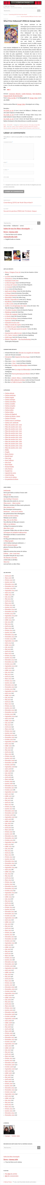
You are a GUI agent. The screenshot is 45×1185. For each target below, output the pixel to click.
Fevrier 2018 (8, 781)
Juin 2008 (8, 1025)
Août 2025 (8, 592)
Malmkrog (8, 312)
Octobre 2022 (9, 664)
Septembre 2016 (10, 817)
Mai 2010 (7, 976)
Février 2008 (8, 1033)
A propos (7, 1136)
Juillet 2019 (8, 745)
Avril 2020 (8, 727)
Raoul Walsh (8, 464)
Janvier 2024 (8, 632)
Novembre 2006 (10, 1064)
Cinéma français (9, 408)
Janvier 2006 (9, 1085)
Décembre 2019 (9, 735)
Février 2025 (8, 605)
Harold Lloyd (9, 456)
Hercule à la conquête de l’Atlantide (29, 352)
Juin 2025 (8, 597)
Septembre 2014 (10, 867)
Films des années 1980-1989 (13, 441)
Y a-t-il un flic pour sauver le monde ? (16, 329)
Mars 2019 (8, 754)
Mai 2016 (7, 825)
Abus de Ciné (7, 494)
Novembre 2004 (9, 1115)
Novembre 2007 (9, 1039)
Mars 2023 (8, 653)
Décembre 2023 (9, 634)
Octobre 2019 (9, 739)
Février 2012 (8, 932)
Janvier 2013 (8, 909)
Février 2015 (8, 857)
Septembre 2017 (9, 792)
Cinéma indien (9, 410)
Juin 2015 (7, 848)
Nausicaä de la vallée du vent (13, 333)
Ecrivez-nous (16, 1136)
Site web (6, 177)
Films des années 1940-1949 (13, 433)
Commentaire (8, 142)
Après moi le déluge (11, 291)
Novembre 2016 (9, 813)
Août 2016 (8, 819)
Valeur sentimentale (11, 295)
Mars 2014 (8, 880)
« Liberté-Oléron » (16, 378)
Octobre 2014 (9, 865)
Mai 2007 (7, 1052)
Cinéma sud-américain (11, 422)
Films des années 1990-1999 (13, 443)
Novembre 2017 (9, 787)
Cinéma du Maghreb (11, 414)
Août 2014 (8, 869)
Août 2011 (8, 945)
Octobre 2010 (9, 966)
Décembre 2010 (9, 962)
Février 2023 (8, 655)
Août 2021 (8, 693)
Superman (8, 320)
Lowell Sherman (26, 93)
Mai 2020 (8, 725)
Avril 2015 (8, 852)
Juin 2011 (7, 949)
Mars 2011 (8, 955)
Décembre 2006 (9, 1062)
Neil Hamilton (36, 93)
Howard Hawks (9, 466)
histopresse (8, 357)
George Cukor (33, 98)
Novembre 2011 (9, 939)
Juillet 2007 (8, 1048)
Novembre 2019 (9, 737)
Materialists (8, 297)
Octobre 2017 (9, 790)
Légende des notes (10, 473)
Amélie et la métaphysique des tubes (15, 306)
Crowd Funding (9, 475)
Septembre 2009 (10, 993)
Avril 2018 (8, 777)
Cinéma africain (9, 393)
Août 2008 (8, 1020)
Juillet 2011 (8, 947)
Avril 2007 (8, 1054)
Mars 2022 (8, 678)
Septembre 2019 (10, 741)
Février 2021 (8, 706)
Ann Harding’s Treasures (11, 499)
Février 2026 (9, 580)
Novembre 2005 (9, 1090)
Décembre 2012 (9, 911)
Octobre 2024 (9, 613)
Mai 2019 (7, 750)
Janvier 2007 (8, 1060)
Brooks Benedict (18, 96)
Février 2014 (8, 882)
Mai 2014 (7, 876)
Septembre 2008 (10, 1018)
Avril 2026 (8, 576)
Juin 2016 (8, 823)
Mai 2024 (8, 624)
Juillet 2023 (8, 645)
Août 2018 (8, 769)
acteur (13, 126)
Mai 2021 (7, 699)
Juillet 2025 (8, 594)
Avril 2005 (8, 1104)
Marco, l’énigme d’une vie (12, 272)
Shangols (6, 536)
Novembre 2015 (9, 838)
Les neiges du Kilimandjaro (19, 365)
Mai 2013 (7, 901)
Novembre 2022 (9, 662)
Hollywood (28, 128)
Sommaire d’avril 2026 (12, 280)
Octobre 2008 (9, 1016)
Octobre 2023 (9, 638)
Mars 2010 (8, 980)
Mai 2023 (7, 649)
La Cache (7, 276)
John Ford (8, 462)
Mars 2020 (8, 729)
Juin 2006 (8, 1075)
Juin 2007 (8, 1050)
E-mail (6, 169)
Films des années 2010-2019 (13, 448)
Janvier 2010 (8, 985)
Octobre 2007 (9, 1041)
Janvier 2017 (8, 808)
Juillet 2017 (8, 796)
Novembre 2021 (9, 687)
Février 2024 (8, 630)
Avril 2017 (8, 802)
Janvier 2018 (8, 783)
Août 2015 (8, 844)
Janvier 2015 (8, 859)
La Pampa (8, 293)
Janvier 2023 (8, 657)
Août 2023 (8, 643)
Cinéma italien (9, 412)
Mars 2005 (8, 1106)
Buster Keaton (9, 454)
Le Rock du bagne (10, 282)
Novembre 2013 (9, 888)
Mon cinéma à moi (9, 507)
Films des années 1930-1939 (13, 431)
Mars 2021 (8, 704)
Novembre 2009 (10, 989)
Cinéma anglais (9, 397)
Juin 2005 (8, 1100)
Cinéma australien (10, 401)
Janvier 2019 (8, 758)
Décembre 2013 (9, 886)
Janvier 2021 (8, 708)
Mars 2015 (8, 855)
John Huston (9, 469)
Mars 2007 (8, 1056)
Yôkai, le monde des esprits (13, 324)
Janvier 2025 (8, 607)
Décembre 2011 (9, 936)
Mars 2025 (8, 603)
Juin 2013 (7, 899)
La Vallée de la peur (10, 327)
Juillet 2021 (8, 695)
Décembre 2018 (9, 760)
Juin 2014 (7, 873)
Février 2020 (8, 731)
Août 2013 (8, 894)
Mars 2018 (8, 779)
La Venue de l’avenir (11, 285)
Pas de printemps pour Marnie (21, 373)
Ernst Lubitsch (9, 460)
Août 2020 (8, 718)
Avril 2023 (8, 651)
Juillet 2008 (8, 1022)
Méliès (7, 450)
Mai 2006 (8, 1077)
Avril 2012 (8, 928)
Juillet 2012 (8, 922)
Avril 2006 (8, 1079)
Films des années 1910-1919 (13, 427)
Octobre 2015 (9, 840)
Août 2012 (8, 920)
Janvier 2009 (9, 1010)
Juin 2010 (7, 974)
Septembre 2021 (10, 691)
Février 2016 (8, 832)
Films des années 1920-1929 (13, 429)
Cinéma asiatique (10, 399)
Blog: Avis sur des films (10, 520)
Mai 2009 (8, 1001)
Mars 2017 (8, 804)
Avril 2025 (8, 601)
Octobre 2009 (9, 991)
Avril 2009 (8, 1004)
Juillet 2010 (8, 972)
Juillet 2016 (8, 821)
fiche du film (12, 98)
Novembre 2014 (9, 863)
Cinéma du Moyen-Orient (12, 416)
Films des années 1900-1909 (13, 424)
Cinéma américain (23, 125)
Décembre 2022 (9, 659)
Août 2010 (8, 970)
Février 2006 (9, 1083)
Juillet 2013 (8, 897)
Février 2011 (8, 957)
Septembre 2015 (10, 842)
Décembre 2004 (9, 1113)
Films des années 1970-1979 (13, 439)
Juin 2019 (8, 748)
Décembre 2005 (9, 1087)
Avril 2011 (8, 953)
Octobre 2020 (9, 714)
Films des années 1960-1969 (13, 437)
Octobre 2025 (9, 588)
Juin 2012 (7, 924)
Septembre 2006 (10, 1069)
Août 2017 (8, 794)
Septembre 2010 (10, 968)
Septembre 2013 (9, 892)
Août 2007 (8, 1046)
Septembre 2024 (10, 615)
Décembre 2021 (9, 685)
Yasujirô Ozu (8, 471)
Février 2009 (9, 1008)
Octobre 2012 (9, 915)
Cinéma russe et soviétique (13, 420)
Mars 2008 (8, 1031)
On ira (7, 289)
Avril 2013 (8, 903)
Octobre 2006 (9, 1067)
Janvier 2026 (9, 582)
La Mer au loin (9, 303)
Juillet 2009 (8, 997)
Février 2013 (8, 907)
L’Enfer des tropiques (11, 314)
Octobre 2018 (9, 764)
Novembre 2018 (9, 762)
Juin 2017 (7, 798)
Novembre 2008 (9, 1014)
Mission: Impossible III (12, 299)
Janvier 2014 (8, 884)
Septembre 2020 (10, 716)
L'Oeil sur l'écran (9, 6)
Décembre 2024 (9, 609)
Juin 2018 (7, 773)
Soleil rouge (8, 337)
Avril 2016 (8, 827)
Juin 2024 (8, 622)
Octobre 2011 (9, 941)
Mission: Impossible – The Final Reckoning (18, 339)
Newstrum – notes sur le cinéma (13, 511)
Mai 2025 (8, 599)
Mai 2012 (7, 926)
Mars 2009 (8, 1006)
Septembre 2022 (10, 666)
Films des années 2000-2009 (13, 445)
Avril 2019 (8, 752)
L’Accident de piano (11, 310)
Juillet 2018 (8, 771)
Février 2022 (8, 680)
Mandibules (8, 301)
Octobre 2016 (9, 815)
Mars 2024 (8, 628)
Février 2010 (8, 983)
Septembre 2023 (10, 641)
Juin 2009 (8, 999)
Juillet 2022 (8, 670)
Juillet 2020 (8, 720)
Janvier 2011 (8, 959)
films (5, 125)
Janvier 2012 (8, 934)
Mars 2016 (8, 829)
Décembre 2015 (9, 836)
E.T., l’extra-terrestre (11, 335)
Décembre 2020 (9, 710)
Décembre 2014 (9, 861)
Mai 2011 (7, 951)
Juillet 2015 (8, 846)
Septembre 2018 (10, 766)
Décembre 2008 (9, 1012)
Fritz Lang (8, 458)
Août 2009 (8, 995)
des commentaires (11, 1176)
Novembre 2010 (9, 964)
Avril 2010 (8, 978)
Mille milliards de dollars (18, 380)
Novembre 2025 (9, 586)
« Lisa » (13, 361)
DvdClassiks (7, 490)
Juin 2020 (8, 722)
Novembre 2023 (9, 636)
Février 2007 (8, 1058)
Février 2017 (8, 806)
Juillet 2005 (8, 1098)
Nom (5, 162)
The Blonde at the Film (10, 557)
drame (9, 128)
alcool (17, 126)
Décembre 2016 (9, 811)
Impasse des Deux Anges (22, 357)
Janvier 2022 (8, 683)
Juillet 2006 (8, 1073)
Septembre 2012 (10, 918)
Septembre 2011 (9, 943)
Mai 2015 (7, 850)
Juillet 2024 (8, 620)
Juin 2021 (7, 697)
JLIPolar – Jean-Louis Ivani (12, 553)
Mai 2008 (8, 1027)
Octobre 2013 (9, 890)
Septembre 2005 (10, 1094)
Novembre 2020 (9, 712)
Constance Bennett (15, 93)
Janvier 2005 (8, 1111)
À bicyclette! (8, 278)
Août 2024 (8, 618)
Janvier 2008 (8, 1035)
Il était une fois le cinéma (11, 515)
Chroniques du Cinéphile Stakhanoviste (15, 532)
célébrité (21, 126)
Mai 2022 (8, 674)
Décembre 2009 (9, 987)
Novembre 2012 (9, 913)
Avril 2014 (8, 878)
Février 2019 (8, 756)
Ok (39, 11)
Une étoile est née (9, 110)
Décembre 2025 (9, 584)
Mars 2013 (8, 905)
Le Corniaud (8, 287)
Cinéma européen (10, 406)
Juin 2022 (8, 672)
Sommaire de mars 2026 (12, 322)
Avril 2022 (8, 676)
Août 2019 (8, 743)
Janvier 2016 (8, 834)
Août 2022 (8, 668)
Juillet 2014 (8, 871)
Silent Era (6, 562)
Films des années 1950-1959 (13, 435)
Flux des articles (11, 1174)
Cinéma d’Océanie (10, 418)
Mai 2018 (7, 775)
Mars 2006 (8, 1081)
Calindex (6, 549)
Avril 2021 (8, 701)
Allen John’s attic (9, 528)
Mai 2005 (8, 1102)
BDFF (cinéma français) (10, 545)
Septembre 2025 (10, 590)
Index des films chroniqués (11, 1156)
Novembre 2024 (9, 611)
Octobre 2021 (9, 689)
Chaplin (7, 452)
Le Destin (8, 316)
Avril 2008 (8, 1029)
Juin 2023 (8, 647)
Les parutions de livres (11, 479)
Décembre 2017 (9, 785)
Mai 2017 (7, 800)
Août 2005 (8, 1096)
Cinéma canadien (10, 403)
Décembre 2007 (9, 1037)
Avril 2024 (8, 626)
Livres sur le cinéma (11, 477)
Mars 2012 (8, 930)
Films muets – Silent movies (12, 503)
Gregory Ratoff (8, 96)
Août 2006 (8, 1071)
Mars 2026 (8, 578)
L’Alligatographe (8, 541)
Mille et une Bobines (10, 524)
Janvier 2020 (8, 733)
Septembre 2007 (10, 1043)
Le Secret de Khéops (11, 318)
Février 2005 (8, 1108)
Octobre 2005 (9, 1092)
